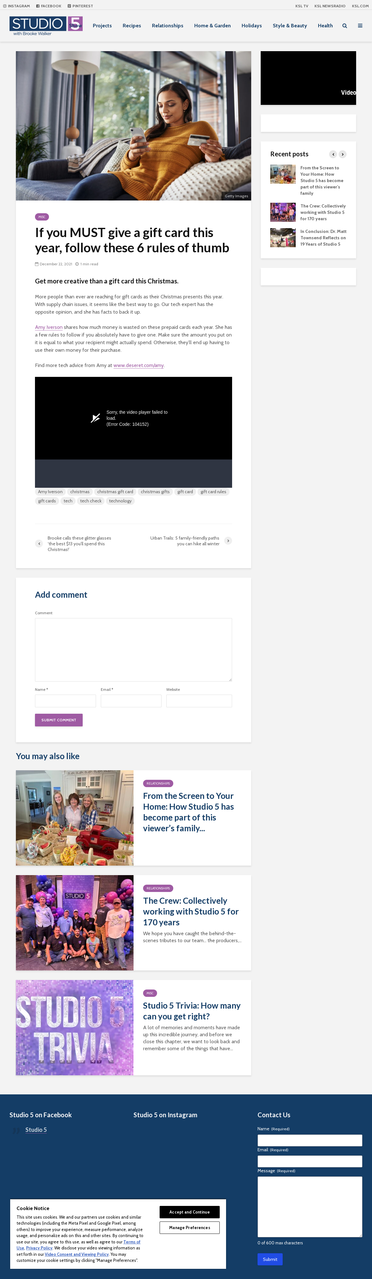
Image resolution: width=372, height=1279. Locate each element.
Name (41, 689)
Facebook (48, 5)
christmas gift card (115, 491)
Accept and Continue (189, 1211)
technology (120, 501)
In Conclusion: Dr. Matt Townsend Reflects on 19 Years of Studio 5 (323, 237)
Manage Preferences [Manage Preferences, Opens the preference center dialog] (189, 1227)
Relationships (167, 26)
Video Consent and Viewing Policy (77, 1254)
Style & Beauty (290, 26)
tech (68, 501)
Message (276, 1171)
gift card (185, 491)
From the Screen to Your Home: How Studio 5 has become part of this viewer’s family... (188, 812)
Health (325, 26)
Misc (41, 217)
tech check (90, 501)
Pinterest (80, 5)
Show (75, 26)
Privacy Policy (39, 1247)
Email (107, 689)
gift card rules (213, 491)
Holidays (252, 26)
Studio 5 (36, 1129)
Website (173, 689)
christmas (80, 491)
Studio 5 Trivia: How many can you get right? (192, 1010)
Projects (102, 26)
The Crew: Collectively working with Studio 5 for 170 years (191, 911)
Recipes (132, 26)
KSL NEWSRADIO (330, 5)
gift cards (47, 501)
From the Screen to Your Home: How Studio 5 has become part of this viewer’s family (321, 180)
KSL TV (301, 5)
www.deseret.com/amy (139, 365)
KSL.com (360, 5)
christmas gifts (155, 491)
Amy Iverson (49, 327)
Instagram (16, 5)
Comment (43, 613)
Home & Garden (212, 26)
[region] (118, 1234)
